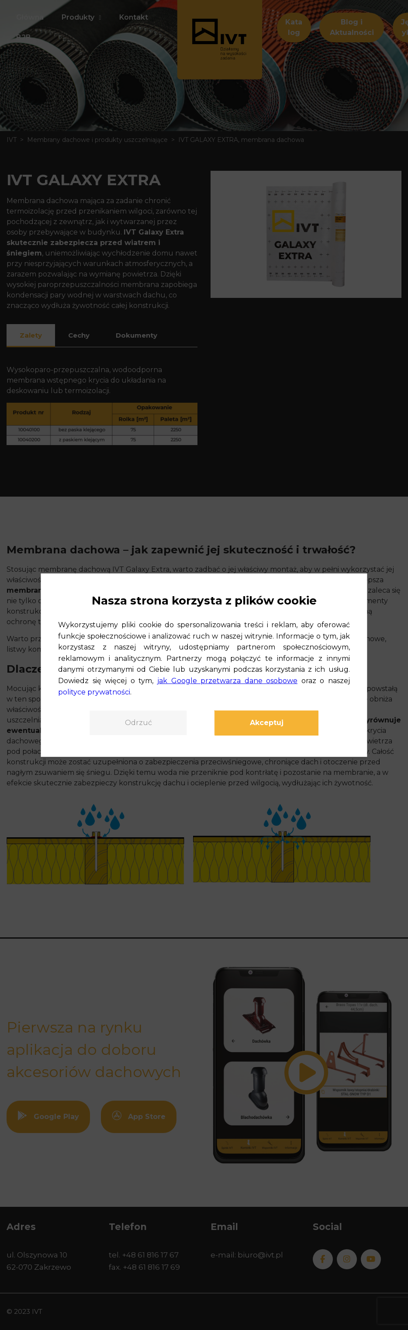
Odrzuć (138, 723)
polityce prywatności (94, 691)
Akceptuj (267, 723)
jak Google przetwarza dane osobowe (227, 681)
